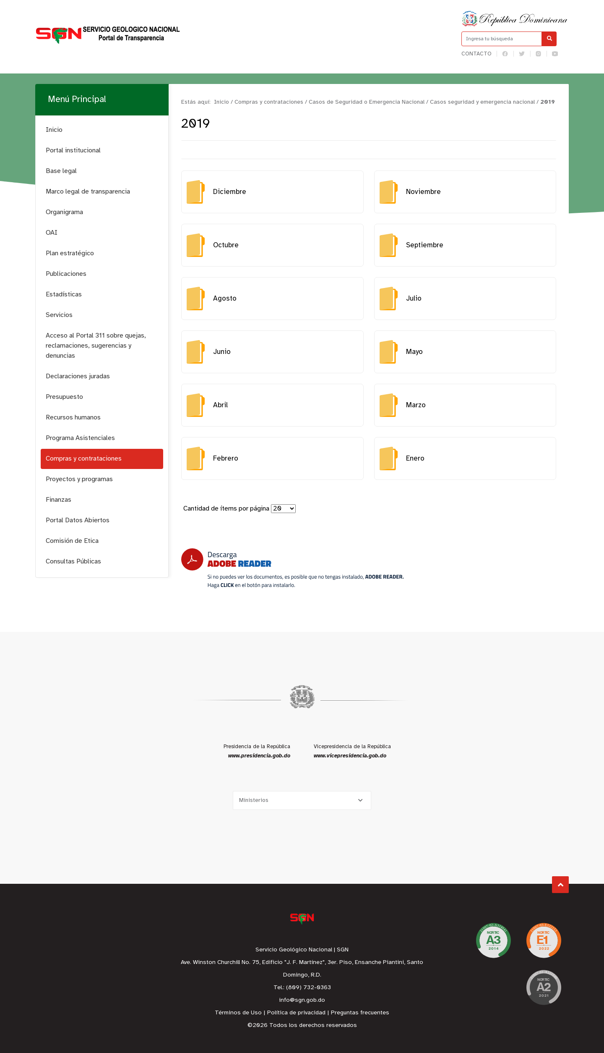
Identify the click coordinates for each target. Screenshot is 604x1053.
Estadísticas (64, 294)
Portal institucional (73, 150)
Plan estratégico (70, 253)
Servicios (59, 315)
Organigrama (64, 212)
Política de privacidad (296, 1013)
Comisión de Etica (72, 541)
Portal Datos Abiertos (77, 520)
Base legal (61, 171)
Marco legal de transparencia (88, 191)
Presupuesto (64, 397)
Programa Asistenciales (80, 438)
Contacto (476, 54)
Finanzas (58, 499)
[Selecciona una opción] (302, 800)
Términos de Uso (238, 1013)
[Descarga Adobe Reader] (292, 568)
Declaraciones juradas (78, 376)
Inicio (54, 130)
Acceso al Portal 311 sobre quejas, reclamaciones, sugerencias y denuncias (96, 345)
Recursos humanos (73, 417)
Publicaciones (66, 274)
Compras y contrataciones (84, 458)
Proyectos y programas (79, 479)
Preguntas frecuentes (360, 1013)
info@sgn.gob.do (302, 1000)
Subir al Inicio (560, 884)
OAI (51, 232)
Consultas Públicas (73, 561)
